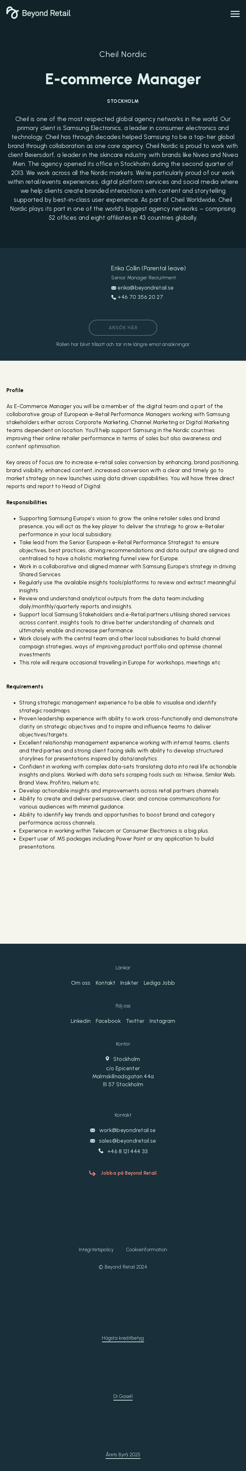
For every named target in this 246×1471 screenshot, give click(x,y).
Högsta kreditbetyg (123, 1338)
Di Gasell (123, 1396)
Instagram (162, 1021)
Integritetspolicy (96, 1250)
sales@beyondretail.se (123, 1141)
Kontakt (105, 983)
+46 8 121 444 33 (123, 1151)
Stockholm (123, 1072)
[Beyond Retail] (38, 17)
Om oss (81, 983)
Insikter (129, 983)
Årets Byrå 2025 (123, 1455)
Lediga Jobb (159, 983)
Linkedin (81, 1021)
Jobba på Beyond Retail (129, 1173)
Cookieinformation (146, 1250)
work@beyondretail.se (123, 1130)
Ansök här (123, 328)
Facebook (108, 1021)
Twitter (135, 1021)
